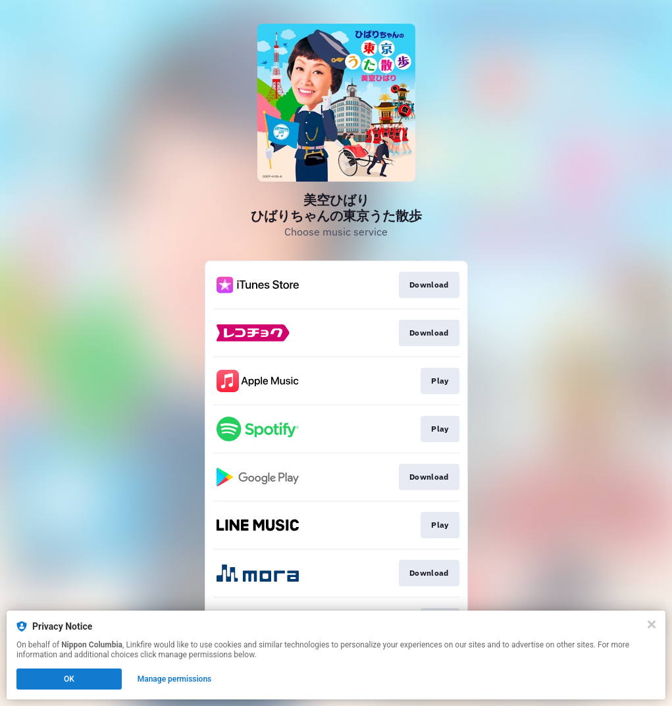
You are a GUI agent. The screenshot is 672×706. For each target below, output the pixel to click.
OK (69, 679)
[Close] (651, 624)
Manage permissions (175, 679)
